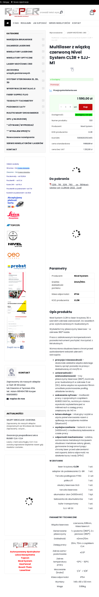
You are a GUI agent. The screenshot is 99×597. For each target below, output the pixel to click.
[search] (61, 12)
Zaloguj (6, 2)
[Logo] (22, 12)
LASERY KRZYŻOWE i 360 (76, 32)
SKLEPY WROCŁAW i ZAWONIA (21, 420)
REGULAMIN (26, 23)
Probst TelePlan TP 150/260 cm (29, 523)
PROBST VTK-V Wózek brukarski (31, 496)
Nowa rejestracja (21, 2)
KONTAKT (76, 23)
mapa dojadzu (24, 172)
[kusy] (64, 107)
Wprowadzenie (56, 32)
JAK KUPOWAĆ (40, 23)
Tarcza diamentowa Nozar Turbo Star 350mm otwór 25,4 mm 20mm (78, 229)
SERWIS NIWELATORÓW (59, 23)
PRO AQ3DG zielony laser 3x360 (32, 468)
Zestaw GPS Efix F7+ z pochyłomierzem (59, 229)
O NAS (16, 23)
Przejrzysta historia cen (63, 90)
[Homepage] (7, 23)
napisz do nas (17, 398)
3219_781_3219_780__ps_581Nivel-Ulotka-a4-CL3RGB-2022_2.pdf (69, 186)
